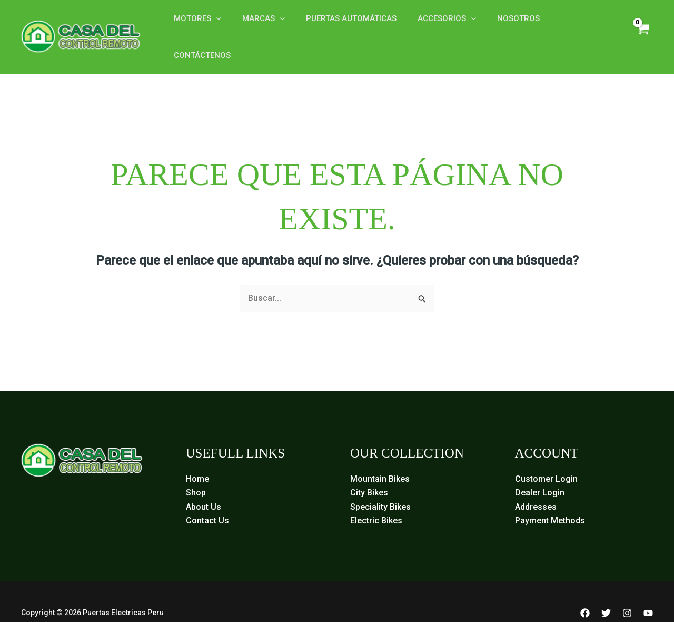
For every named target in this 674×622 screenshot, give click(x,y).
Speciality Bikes (380, 484)
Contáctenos (560, 25)
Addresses (536, 484)
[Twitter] (606, 591)
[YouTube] (648, 591)
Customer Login (546, 457)
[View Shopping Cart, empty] (641, 25)
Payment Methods (550, 498)
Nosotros (494, 25)
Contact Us (207, 498)
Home (197, 457)
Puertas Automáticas (338, 25)
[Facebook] (585, 591)
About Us (203, 484)
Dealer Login (539, 470)
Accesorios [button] (428, 25)
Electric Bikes (376, 498)
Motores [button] (195, 25)
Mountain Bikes (380, 457)
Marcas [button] (255, 25)
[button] (214, 25)
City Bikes (369, 470)
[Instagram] (627, 591)
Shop (196, 470)
